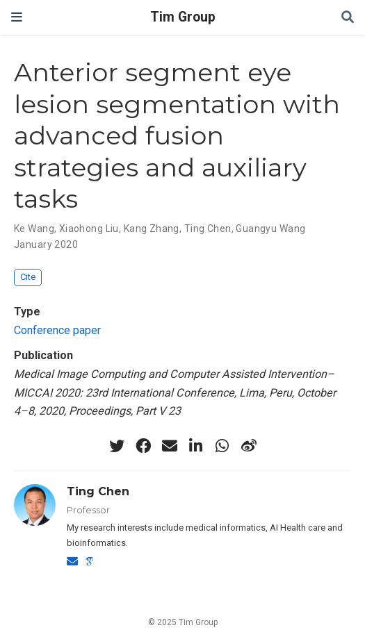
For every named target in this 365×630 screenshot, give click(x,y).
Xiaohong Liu (89, 228)
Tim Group (183, 17)
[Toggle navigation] (16, 17)
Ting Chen (208, 228)
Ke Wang (34, 228)
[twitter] (116, 446)
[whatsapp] (222, 446)
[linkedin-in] (196, 446)
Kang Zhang (151, 228)
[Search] (347, 18)
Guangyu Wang (270, 228)
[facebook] (143, 446)
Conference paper (57, 330)
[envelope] (169, 446)
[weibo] (248, 446)
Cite (27, 277)
